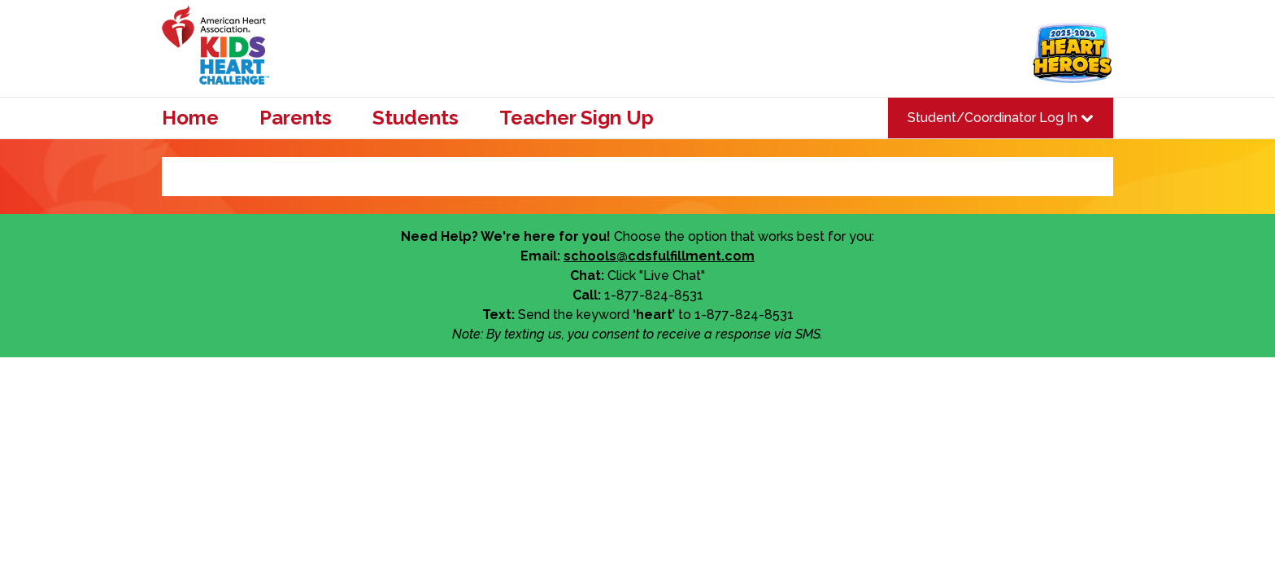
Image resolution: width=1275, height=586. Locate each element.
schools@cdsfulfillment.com (659, 256)
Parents (295, 118)
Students (415, 118)
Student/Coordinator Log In (1000, 117)
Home (190, 118)
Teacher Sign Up (576, 118)
